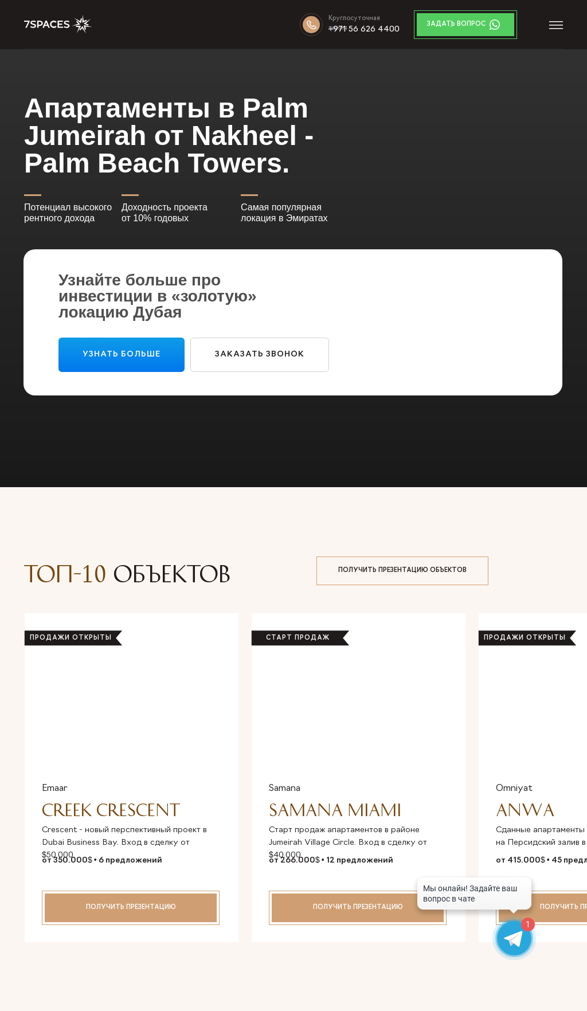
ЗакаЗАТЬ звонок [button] (259, 354)
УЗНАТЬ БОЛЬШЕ (122, 354)
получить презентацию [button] (131, 907)
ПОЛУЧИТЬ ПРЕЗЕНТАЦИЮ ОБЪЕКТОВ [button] (402, 570)
